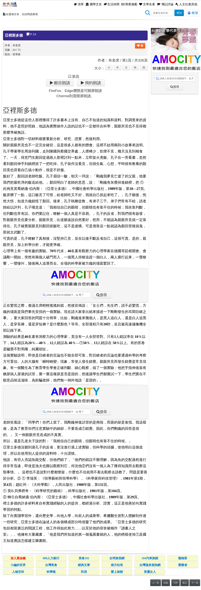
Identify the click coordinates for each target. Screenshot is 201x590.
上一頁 (155, 583)
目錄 (165, 583)
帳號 (193, 13)
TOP (175, 583)
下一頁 (194, 583)
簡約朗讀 (92, 83)
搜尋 (103, 295)
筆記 (184, 583)
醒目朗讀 (61, 83)
